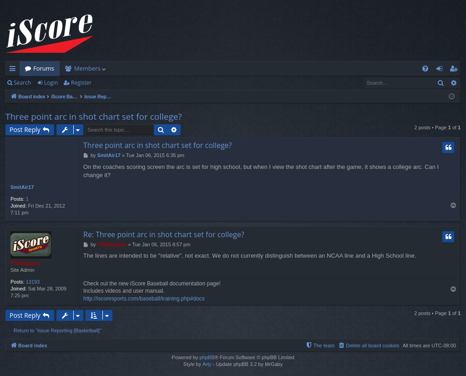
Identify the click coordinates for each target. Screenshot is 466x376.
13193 (33, 282)
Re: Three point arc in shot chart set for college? (163, 234)
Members (87, 68)
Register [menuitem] (456, 70)
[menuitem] (425, 68)
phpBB (206, 357)
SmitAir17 (22, 187)
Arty (207, 364)
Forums (43, 68)
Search (22, 82)
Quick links (14, 70)
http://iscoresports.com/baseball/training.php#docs (144, 298)
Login (51, 82)
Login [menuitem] (441, 70)
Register (81, 82)
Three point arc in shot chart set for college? (93, 116)
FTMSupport (25, 263)
